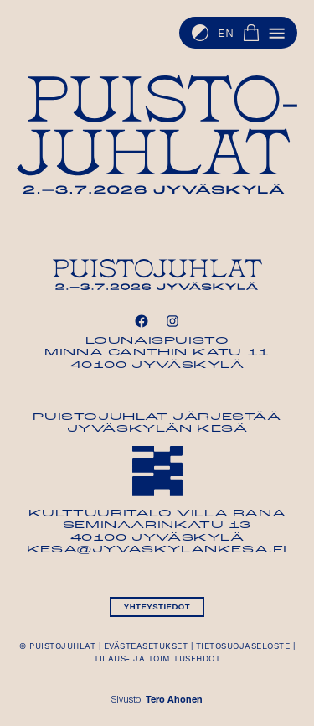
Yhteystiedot (157, 606)
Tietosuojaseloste (243, 646)
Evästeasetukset (146, 646)
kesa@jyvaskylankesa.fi (157, 550)
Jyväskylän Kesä (157, 429)
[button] (277, 32)
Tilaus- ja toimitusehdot (157, 659)
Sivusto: (157, 700)
